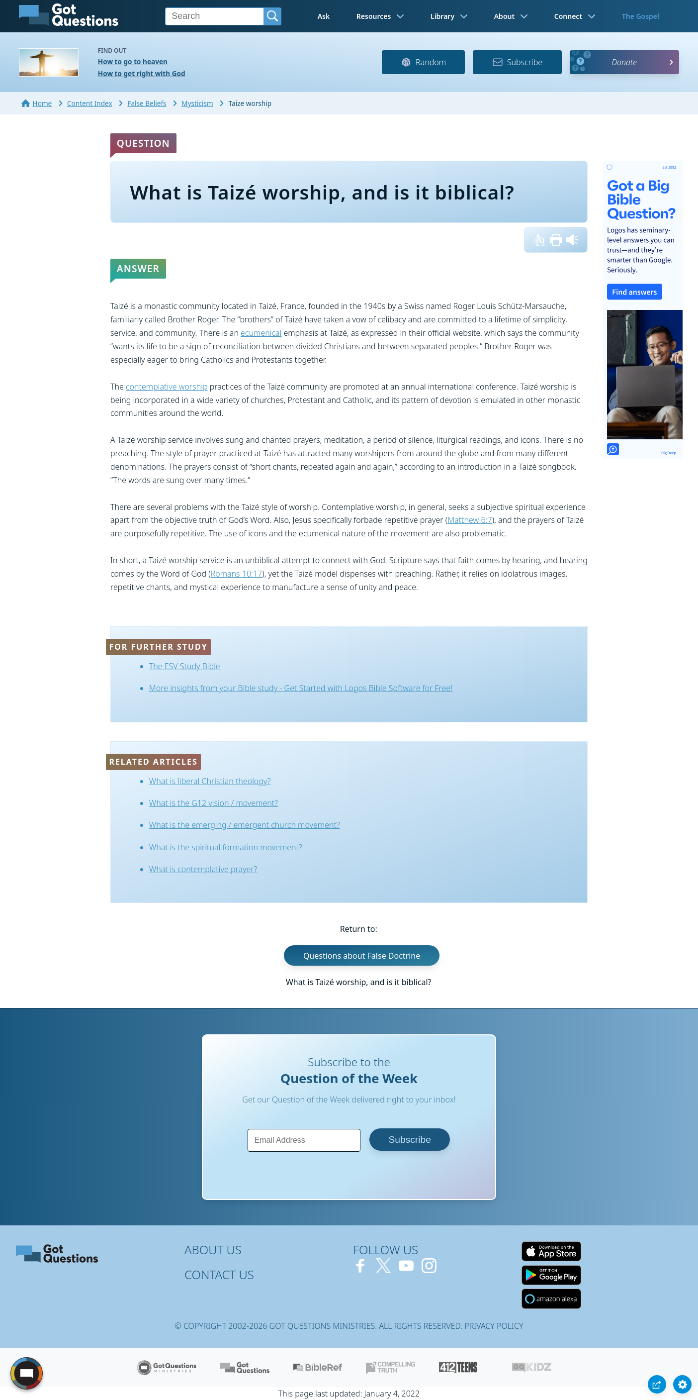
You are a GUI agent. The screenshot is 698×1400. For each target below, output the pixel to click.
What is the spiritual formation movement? (225, 847)
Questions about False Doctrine (361, 955)
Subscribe (517, 62)
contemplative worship (166, 386)
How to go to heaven (133, 61)
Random (423, 62)
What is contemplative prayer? (203, 869)
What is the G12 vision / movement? (213, 803)
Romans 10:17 (236, 573)
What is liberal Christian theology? (210, 781)
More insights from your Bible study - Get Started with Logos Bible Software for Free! (300, 688)
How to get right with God (141, 73)
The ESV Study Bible (184, 666)
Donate (624, 62)
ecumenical (261, 332)
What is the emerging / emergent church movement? (244, 824)
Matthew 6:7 (469, 519)
